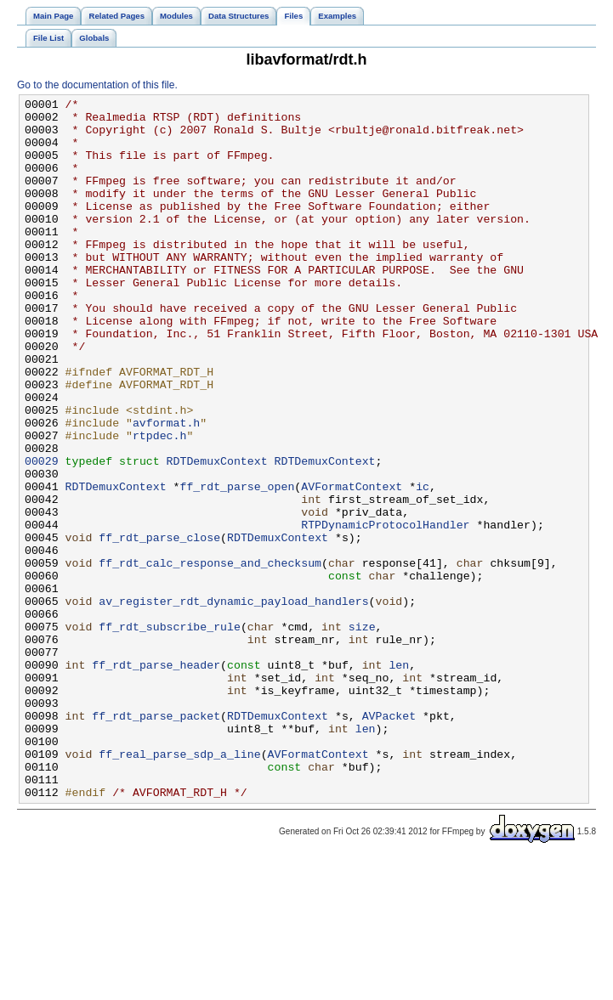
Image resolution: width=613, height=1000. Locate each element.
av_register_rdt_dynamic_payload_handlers (233, 702)
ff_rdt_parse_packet (156, 840)
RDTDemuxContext (217, 534)
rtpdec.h (159, 503)
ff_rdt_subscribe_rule (170, 733)
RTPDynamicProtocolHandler (385, 611)
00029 (42, 534)
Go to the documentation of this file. (97, 85)
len (399, 779)
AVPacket (389, 840)
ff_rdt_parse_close (159, 626)
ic (422, 565)
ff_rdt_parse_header (156, 779)
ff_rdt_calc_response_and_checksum (210, 656)
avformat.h (166, 488)
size (362, 733)
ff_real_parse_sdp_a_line (179, 886)
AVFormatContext (351, 565)
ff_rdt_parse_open (236, 565)
